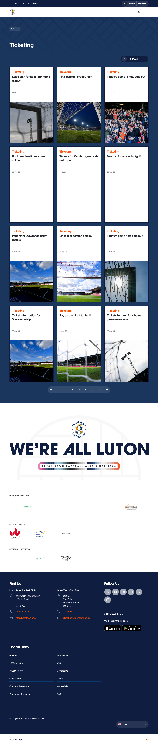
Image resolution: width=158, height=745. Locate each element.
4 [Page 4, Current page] (79, 389)
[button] (134, 59)
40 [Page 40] (99, 389)
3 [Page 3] (72, 389)
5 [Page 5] (85, 389)
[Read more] (31, 105)
